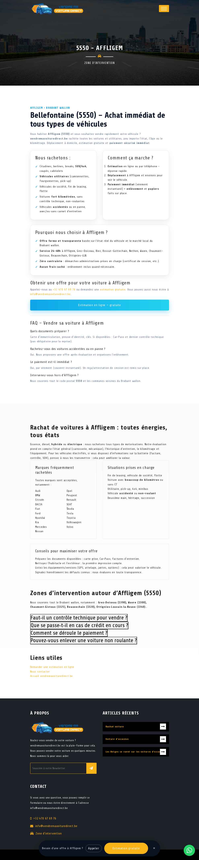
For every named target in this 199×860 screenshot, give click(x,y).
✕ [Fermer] (154, 848)
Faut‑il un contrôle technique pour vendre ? (79, 617)
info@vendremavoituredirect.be (50, 294)
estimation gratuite (113, 289)
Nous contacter (40, 671)
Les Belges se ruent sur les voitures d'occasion (135, 751)
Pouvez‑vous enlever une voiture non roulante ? (84, 640)
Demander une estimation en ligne (52, 666)
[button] (164, 8)
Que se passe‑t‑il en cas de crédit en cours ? (79, 625)
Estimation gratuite (126, 848)
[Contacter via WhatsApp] (189, 850)
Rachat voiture (115, 726)
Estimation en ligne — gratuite (99, 305)
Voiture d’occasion (117, 739)
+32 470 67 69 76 (64, 289)
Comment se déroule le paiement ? (69, 633)
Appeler (93, 848)
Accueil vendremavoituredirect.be (51, 676)
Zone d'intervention (49, 833)
